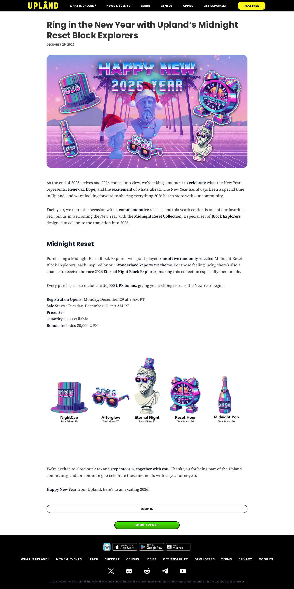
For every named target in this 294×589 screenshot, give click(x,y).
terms (226, 559)
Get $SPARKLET (215, 6)
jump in (147, 509)
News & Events (118, 6)
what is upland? (82, 6)
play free (251, 6)
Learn (145, 6)
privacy (245, 559)
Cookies (266, 559)
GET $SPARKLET (175, 559)
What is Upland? (35, 559)
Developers (205, 559)
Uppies (188, 6)
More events (147, 525)
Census (167, 6)
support (112, 559)
